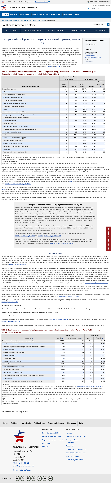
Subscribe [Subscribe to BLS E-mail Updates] (107, 5)
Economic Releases (56, 423)
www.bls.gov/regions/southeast (93, 57)
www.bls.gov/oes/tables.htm (17, 264)
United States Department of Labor (98, 2)
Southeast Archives (77, 31)
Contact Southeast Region (22, 470)
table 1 (71, 181)
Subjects (14, 423)
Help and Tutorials (72, 456)
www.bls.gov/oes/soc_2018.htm (25, 236)
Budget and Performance (51, 436)
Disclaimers (70, 446)
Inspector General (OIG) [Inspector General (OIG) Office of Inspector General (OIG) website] (51, 433)
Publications (39, 423)
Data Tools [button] (24, 14)
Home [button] (4, 14)
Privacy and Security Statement (73, 441)
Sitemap (69, 433)
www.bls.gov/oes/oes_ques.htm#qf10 (49, 236)
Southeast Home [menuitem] (11, 31)
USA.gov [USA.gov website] (45, 447)
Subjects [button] (13, 14)
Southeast (41, 20)
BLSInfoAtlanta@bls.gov (91, 55)
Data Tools (26, 423)
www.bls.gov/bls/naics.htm (10, 302)
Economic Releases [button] (53, 14)
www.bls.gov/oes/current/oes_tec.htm (96, 283)
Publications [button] (37, 14)
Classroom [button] (67, 14)
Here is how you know (41, 2)
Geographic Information (28, 20)
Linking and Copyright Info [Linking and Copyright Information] (76, 449)
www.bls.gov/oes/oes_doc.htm (11, 321)
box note (57, 67)
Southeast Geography (31, 31)
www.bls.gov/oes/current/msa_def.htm (61, 243)
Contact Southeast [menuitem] (99, 31)
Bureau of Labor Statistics (10, 20)
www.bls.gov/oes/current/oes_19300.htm (89, 386)
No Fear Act (46, 443)
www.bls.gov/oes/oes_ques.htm (59, 319)
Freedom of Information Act (76, 436)
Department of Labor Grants (53, 440)
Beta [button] (77, 14)
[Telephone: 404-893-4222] (26, 463)
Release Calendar (97, 5)
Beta (81, 423)
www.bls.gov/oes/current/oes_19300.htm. (18, 184)
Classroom (71, 423)
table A (50, 67)
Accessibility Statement (74, 460)
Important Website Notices (76, 453)
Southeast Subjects (55, 31)
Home (5, 423)
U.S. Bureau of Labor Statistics (22, 7)
